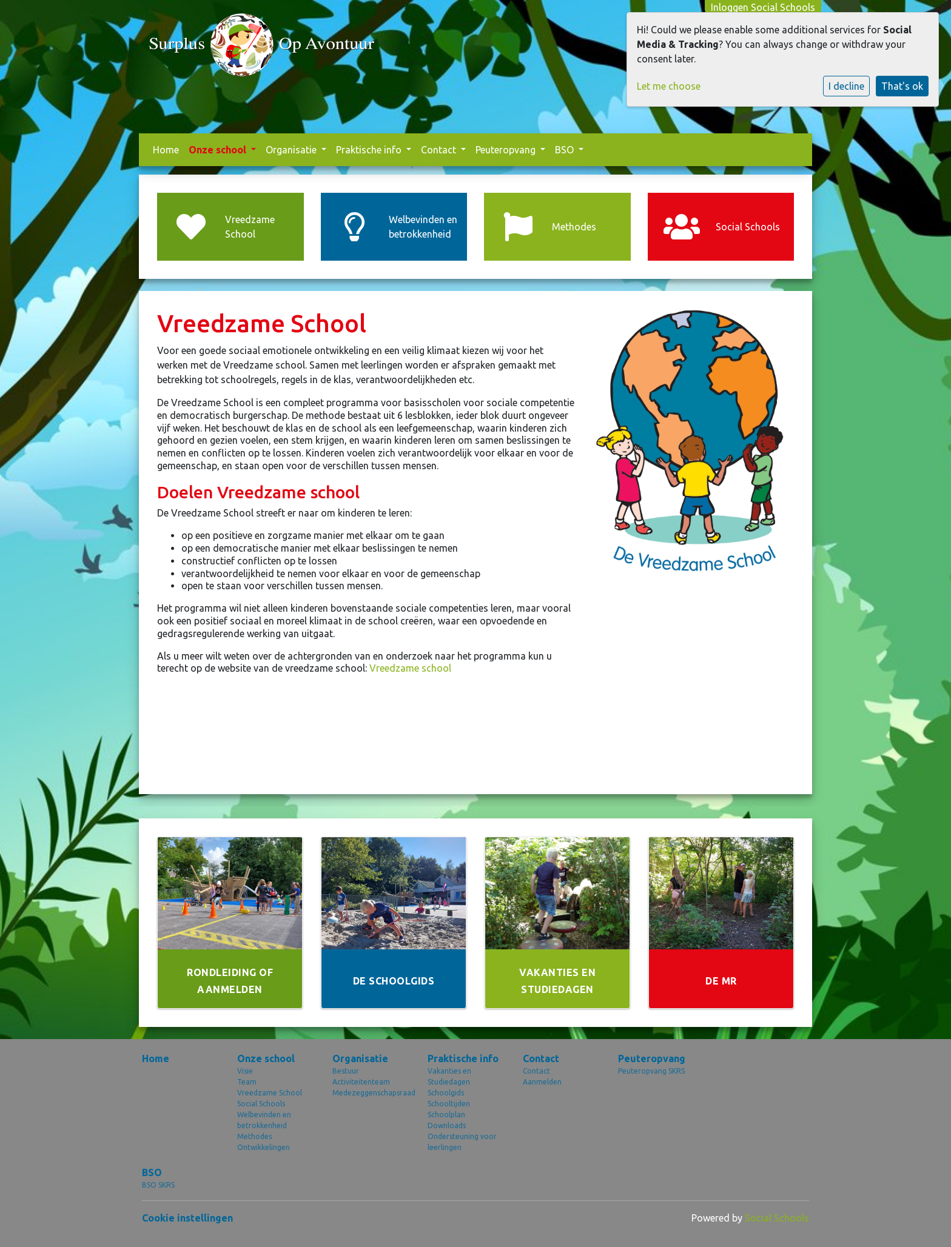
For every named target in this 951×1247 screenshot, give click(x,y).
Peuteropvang (507, 149)
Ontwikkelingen (263, 1147)
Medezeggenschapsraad (370, 1093)
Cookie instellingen (187, 1217)
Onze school (219, 149)
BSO (565, 149)
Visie (245, 1071)
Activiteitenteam (361, 1082)
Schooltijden (449, 1104)
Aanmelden (542, 1082)
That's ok (902, 86)
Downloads (447, 1125)
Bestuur (345, 1071)
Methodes (254, 1136)
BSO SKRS (158, 1185)
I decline (846, 86)
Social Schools (261, 1104)
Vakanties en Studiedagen (449, 1076)
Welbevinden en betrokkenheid (264, 1120)
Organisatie (292, 149)
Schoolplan (446, 1114)
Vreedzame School (269, 1093)
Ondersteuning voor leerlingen (462, 1141)
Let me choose (669, 86)
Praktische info (370, 149)
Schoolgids (446, 1093)
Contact (440, 149)
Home (166, 149)
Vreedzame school (410, 668)
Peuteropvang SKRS (651, 1071)
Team (247, 1082)
